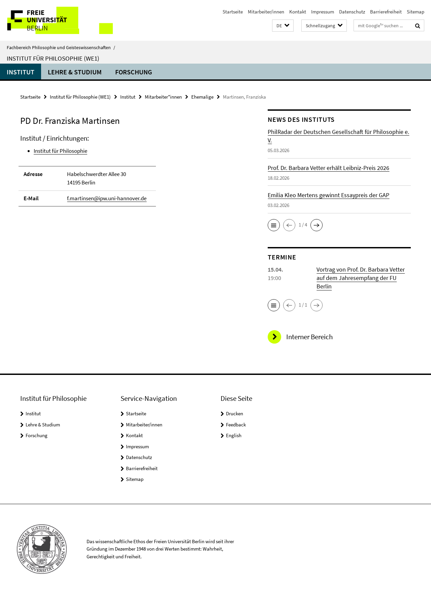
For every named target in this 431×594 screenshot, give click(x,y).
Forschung (133, 72)
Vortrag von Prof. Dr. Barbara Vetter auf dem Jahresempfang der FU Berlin (361, 278)
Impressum (322, 11)
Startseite (233, 11)
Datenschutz (352, 11)
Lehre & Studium (75, 72)
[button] (283, 26)
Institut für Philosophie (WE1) (53, 58)
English (233, 435)
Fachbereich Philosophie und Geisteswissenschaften (61, 47)
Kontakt (297, 11)
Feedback (236, 424)
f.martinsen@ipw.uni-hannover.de (106, 198)
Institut (20, 72)
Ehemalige (202, 97)
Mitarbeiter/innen (266, 11)
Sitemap (415, 11)
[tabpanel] (132, 173)
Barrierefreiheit (386, 11)
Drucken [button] (234, 413)
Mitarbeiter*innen (163, 97)
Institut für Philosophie (60, 150)
